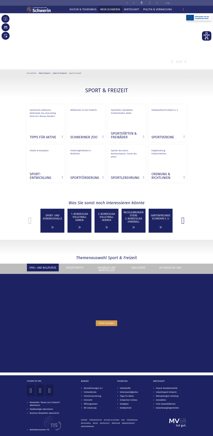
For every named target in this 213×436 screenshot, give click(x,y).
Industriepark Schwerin (166, 392)
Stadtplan (124, 404)
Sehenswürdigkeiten (129, 392)
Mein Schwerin (44, 73)
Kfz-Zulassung (90, 408)
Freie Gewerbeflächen (166, 404)
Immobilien (161, 400)
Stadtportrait (125, 408)
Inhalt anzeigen (106, 323)
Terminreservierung (92, 396)
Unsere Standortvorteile (167, 388)
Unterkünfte (125, 388)
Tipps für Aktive (127, 396)
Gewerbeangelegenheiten (167, 408)
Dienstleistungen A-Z (93, 388)
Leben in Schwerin (60, 73)
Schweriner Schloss (128, 400)
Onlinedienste (90, 392)
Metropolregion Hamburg (167, 396)
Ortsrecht (88, 400)
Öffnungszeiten (90, 404)
